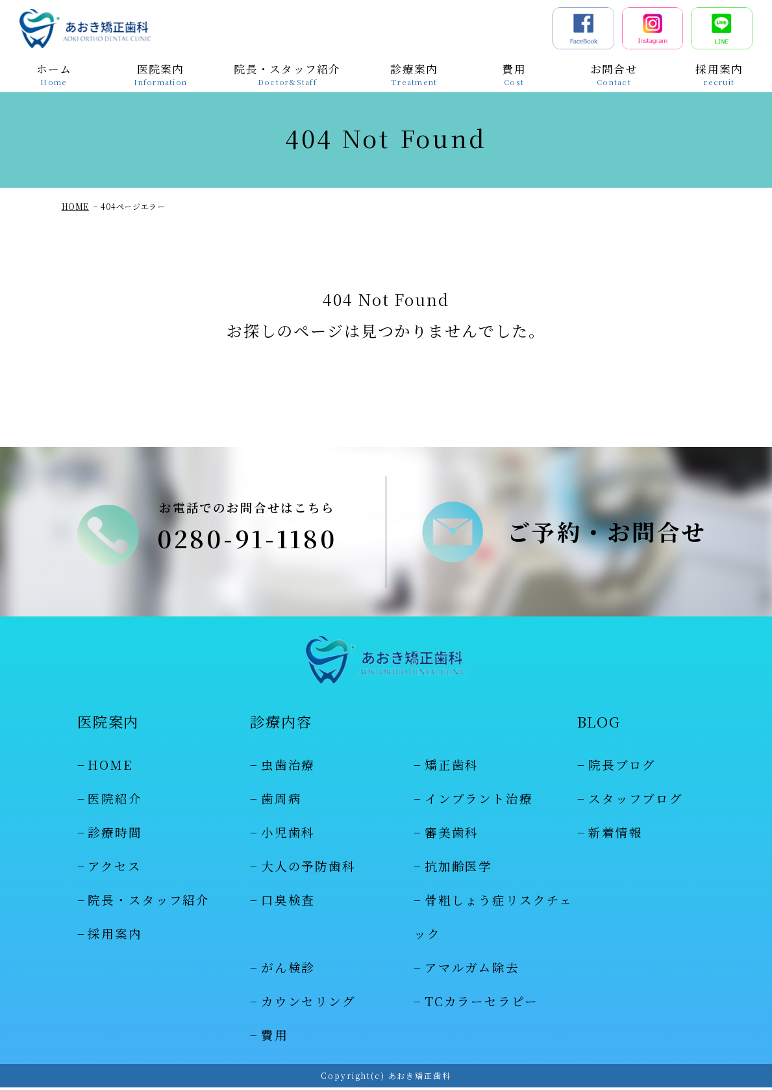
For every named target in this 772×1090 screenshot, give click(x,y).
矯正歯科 (452, 767)
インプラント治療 (479, 800)
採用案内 (115, 936)
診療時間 (115, 834)
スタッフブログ (635, 800)
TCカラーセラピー (481, 1003)
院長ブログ (622, 767)
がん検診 (288, 969)
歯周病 (281, 800)
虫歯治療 (288, 767)
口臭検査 (288, 902)
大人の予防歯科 (308, 868)
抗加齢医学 (458, 868)
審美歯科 (452, 834)
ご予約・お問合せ (607, 533)
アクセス (114, 868)
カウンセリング (308, 1003)
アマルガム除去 (472, 969)
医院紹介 (115, 800)
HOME (75, 206)
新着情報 (615, 834)
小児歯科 (288, 834)
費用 (274, 1036)
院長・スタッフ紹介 (149, 902)
